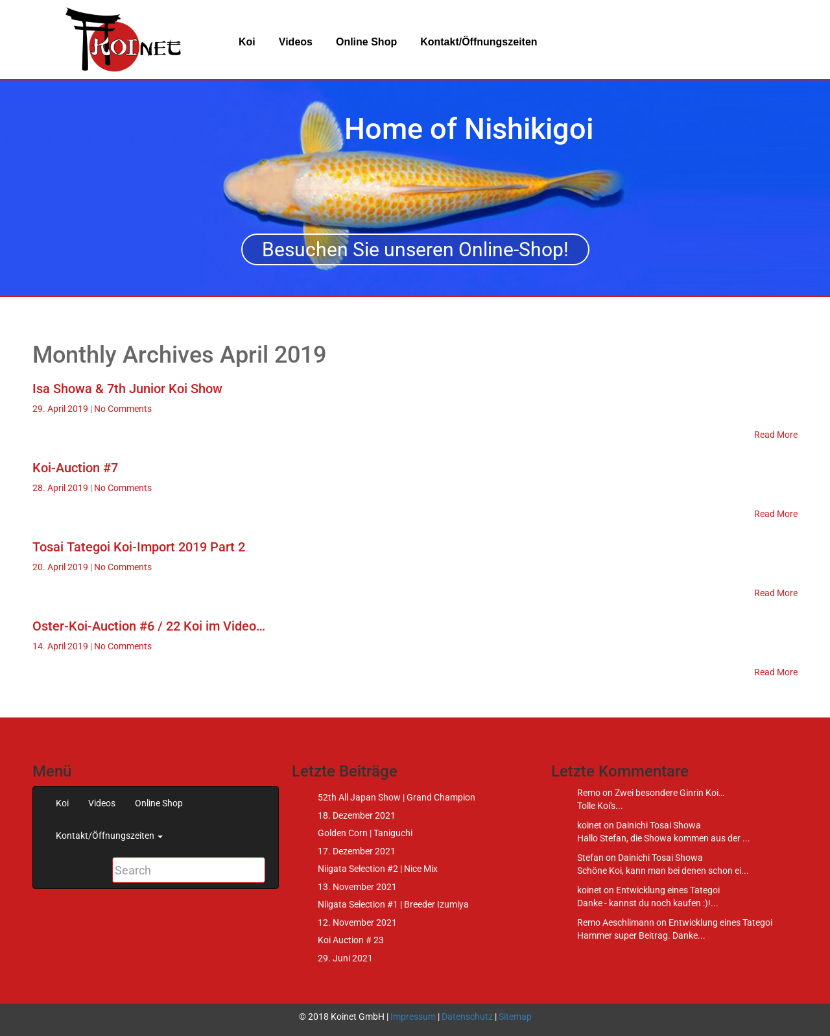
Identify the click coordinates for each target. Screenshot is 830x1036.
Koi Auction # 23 (351, 940)
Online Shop (366, 41)
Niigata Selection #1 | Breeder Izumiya (393, 904)
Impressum (413, 1016)
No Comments (123, 409)
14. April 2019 (61, 646)
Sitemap (515, 1016)
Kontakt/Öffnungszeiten (478, 41)
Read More (776, 434)
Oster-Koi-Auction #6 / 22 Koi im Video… (148, 626)
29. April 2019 (61, 409)
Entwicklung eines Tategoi (668, 890)
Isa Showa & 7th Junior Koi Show (127, 388)
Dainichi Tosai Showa (658, 825)
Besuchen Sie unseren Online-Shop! (415, 249)
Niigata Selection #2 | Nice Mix (378, 868)
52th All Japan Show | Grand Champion (396, 797)
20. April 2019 (61, 567)
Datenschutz (467, 1016)
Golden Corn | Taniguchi (365, 833)
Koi (247, 41)
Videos (296, 41)
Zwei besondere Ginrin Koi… (669, 793)
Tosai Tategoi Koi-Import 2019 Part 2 (138, 547)
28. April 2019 (61, 488)
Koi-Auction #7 (75, 468)
